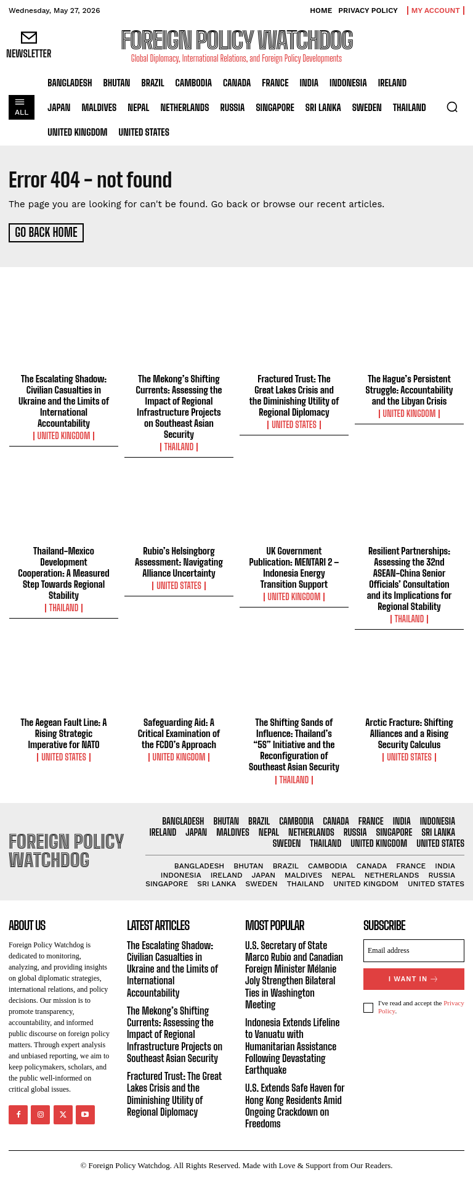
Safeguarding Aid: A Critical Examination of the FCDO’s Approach (179, 732)
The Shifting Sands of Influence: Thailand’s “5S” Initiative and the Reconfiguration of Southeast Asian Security (294, 743)
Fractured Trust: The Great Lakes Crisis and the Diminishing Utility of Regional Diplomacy (294, 393)
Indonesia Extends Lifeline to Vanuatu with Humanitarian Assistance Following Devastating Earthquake (292, 1044)
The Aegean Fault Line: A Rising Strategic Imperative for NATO (64, 732)
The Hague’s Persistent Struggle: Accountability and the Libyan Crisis (409, 388)
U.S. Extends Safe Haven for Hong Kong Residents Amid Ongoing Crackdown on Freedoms (294, 1103)
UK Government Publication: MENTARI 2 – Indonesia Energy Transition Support (294, 565)
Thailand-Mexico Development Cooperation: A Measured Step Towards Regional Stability (63, 571)
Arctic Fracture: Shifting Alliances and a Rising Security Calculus (409, 732)
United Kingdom (64, 434)
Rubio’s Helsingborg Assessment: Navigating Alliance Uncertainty (179, 560)
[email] (413, 948)
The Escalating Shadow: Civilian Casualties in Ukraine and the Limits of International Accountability (63, 399)
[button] (452, 106)
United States (294, 423)
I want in (414, 977)
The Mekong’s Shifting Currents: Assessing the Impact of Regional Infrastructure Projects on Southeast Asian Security (179, 404)
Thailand (178, 445)
